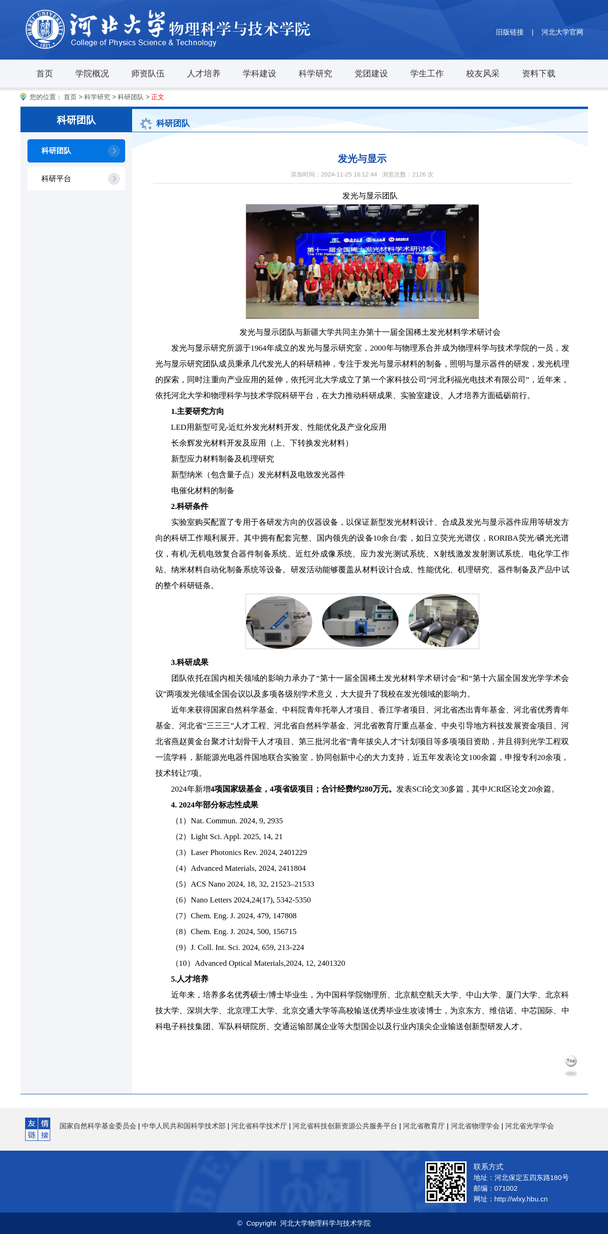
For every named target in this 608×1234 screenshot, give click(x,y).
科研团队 (131, 97)
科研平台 (56, 179)
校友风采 (483, 73)
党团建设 (371, 73)
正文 (157, 97)
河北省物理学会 (475, 1126)
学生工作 (427, 73)
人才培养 (203, 73)
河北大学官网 (562, 32)
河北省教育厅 (424, 1126)
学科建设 (259, 73)
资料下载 (538, 73)
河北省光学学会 (529, 1126)
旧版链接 (510, 32)
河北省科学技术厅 (259, 1126)
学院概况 (92, 73)
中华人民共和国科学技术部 (184, 1126)
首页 (44, 73)
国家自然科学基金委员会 (98, 1126)
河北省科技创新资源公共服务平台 (345, 1126)
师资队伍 (148, 73)
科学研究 (315, 73)
